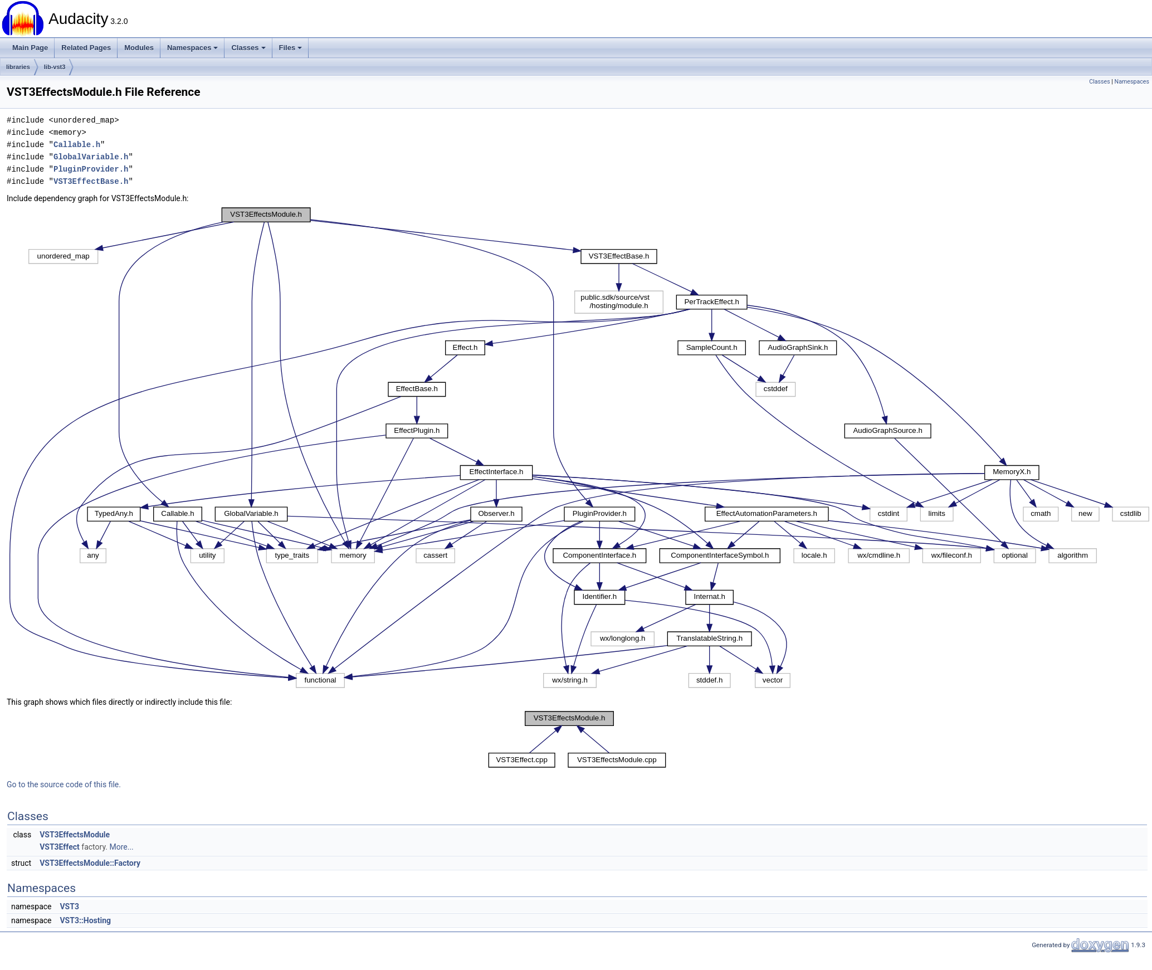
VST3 (69, 906)
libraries (18, 67)
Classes (248, 47)
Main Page (30, 47)
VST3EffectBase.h (90, 181)
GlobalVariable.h (90, 157)
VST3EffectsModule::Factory (90, 863)
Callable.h (76, 144)
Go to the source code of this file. (64, 784)
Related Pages (86, 47)
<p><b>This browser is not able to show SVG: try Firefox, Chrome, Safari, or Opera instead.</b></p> (579, 447)
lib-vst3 (55, 67)
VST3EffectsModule (75, 834)
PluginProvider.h (90, 169)
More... (121, 846)
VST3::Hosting (85, 920)
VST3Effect (60, 846)
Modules (139, 47)
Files (290, 47)
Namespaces (192, 47)
